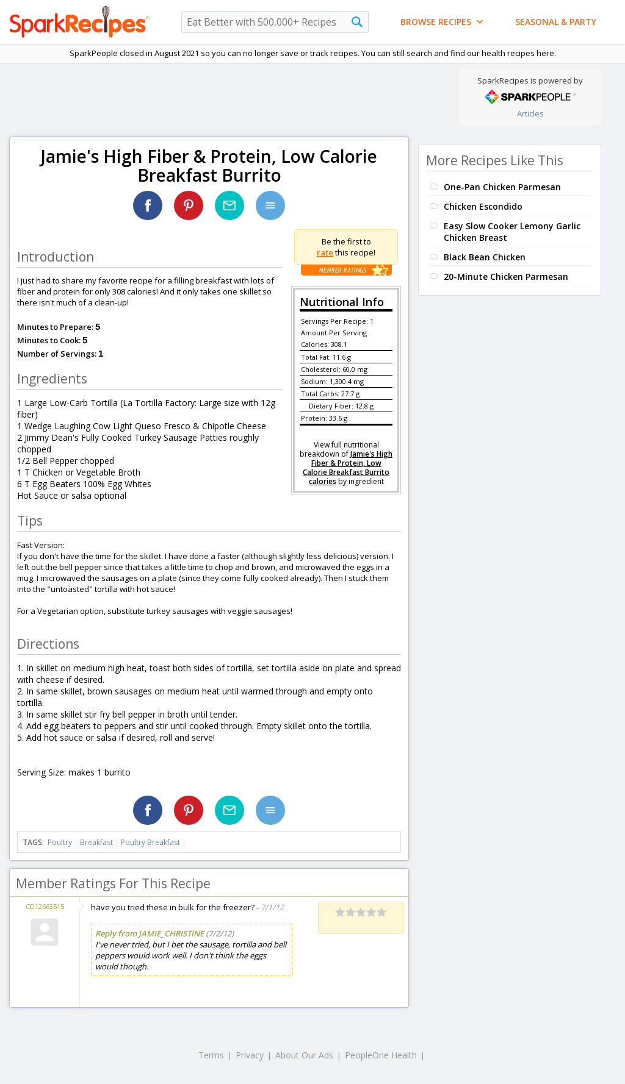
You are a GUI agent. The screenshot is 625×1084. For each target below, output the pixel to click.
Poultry (60, 842)
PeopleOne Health (381, 1055)
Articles (530, 113)
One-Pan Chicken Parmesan (502, 187)
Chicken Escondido (483, 206)
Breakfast (96, 842)
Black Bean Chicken (485, 257)
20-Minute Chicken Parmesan (506, 276)
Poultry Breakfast (150, 842)
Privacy (250, 1055)
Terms (211, 1055)
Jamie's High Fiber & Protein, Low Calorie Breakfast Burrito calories (347, 468)
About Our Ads (304, 1055)
